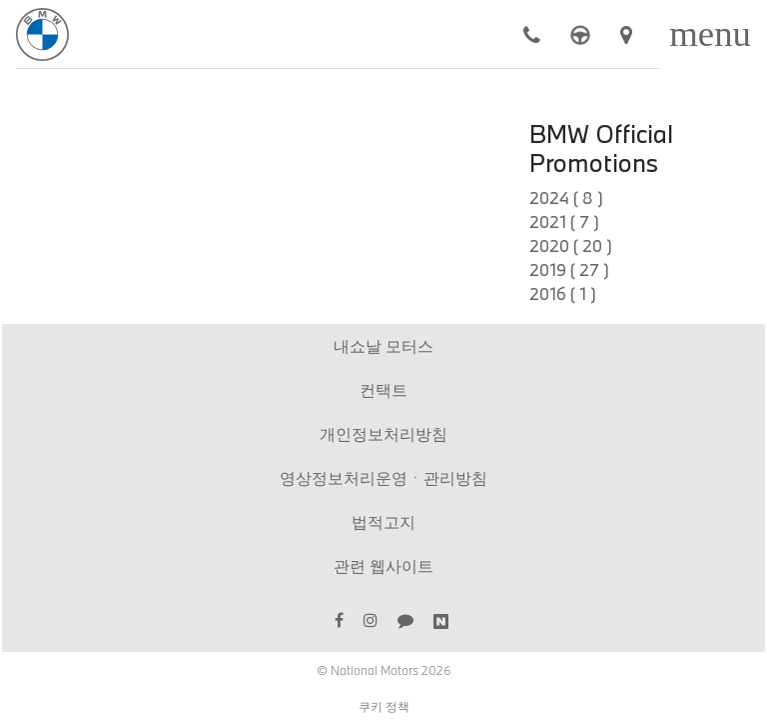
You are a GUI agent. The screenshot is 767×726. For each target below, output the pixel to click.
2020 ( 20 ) (570, 245)
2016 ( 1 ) (562, 293)
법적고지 (383, 521)
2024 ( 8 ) (566, 197)
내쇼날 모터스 (383, 345)
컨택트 (383, 389)
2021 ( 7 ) (564, 221)
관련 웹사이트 (383, 565)
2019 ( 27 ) (569, 269)
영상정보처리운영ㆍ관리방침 (383, 477)
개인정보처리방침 (383, 433)
